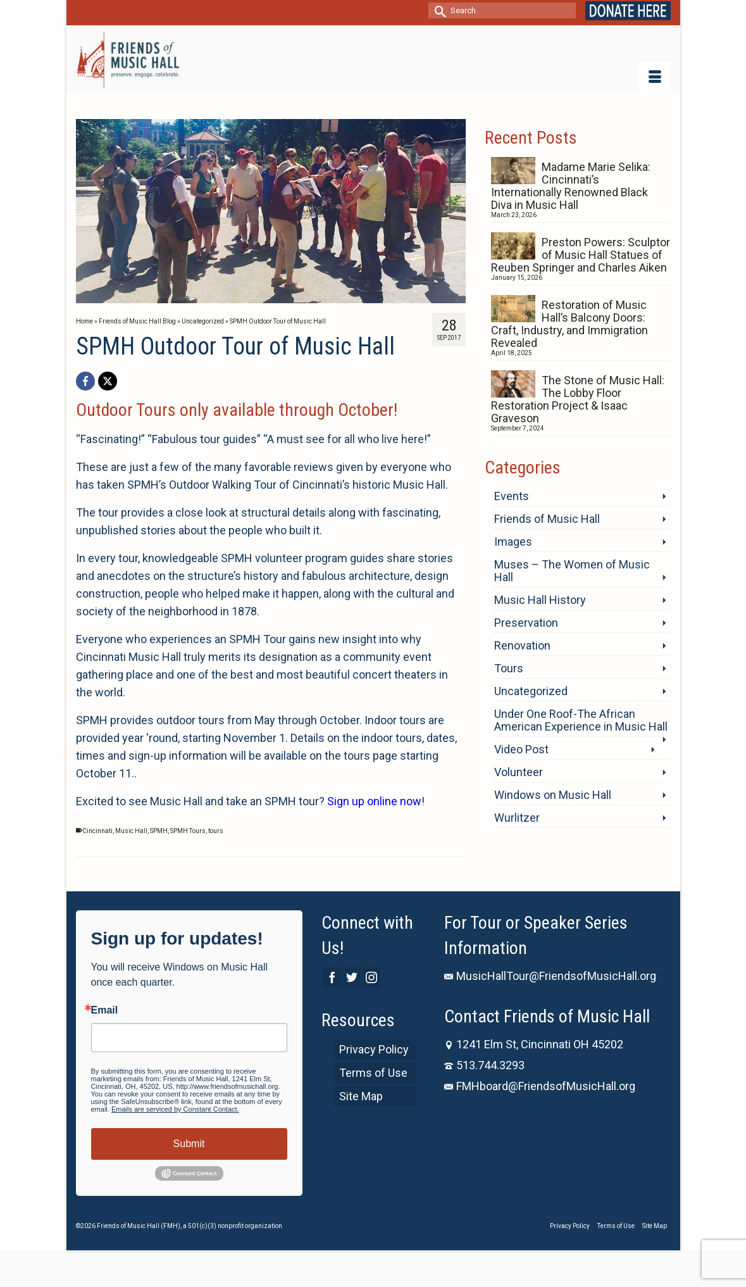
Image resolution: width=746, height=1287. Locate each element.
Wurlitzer (517, 817)
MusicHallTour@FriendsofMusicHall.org (550, 976)
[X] (107, 381)
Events (511, 496)
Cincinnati (97, 830)
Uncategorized (531, 691)
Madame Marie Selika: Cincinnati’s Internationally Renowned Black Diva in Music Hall (570, 185)
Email (104, 1010)
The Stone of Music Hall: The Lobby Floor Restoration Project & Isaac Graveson (577, 399)
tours (215, 830)
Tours (508, 668)
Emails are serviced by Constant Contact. (175, 1109)
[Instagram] (371, 977)
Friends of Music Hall (547, 518)
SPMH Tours (188, 830)
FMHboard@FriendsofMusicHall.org (539, 1086)
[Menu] (655, 78)
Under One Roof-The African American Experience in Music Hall (581, 720)
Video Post (521, 749)
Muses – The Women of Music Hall (572, 571)
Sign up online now (374, 801)
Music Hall (131, 830)
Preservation (526, 622)
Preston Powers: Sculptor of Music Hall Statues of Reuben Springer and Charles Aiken (580, 254)
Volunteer (518, 772)
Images (513, 541)
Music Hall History (540, 599)
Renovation (522, 645)
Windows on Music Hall (552, 794)
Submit (189, 1143)
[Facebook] (85, 381)
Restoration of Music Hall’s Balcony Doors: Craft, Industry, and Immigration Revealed (569, 323)
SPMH (159, 830)
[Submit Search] (437, 10)
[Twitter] (352, 977)
